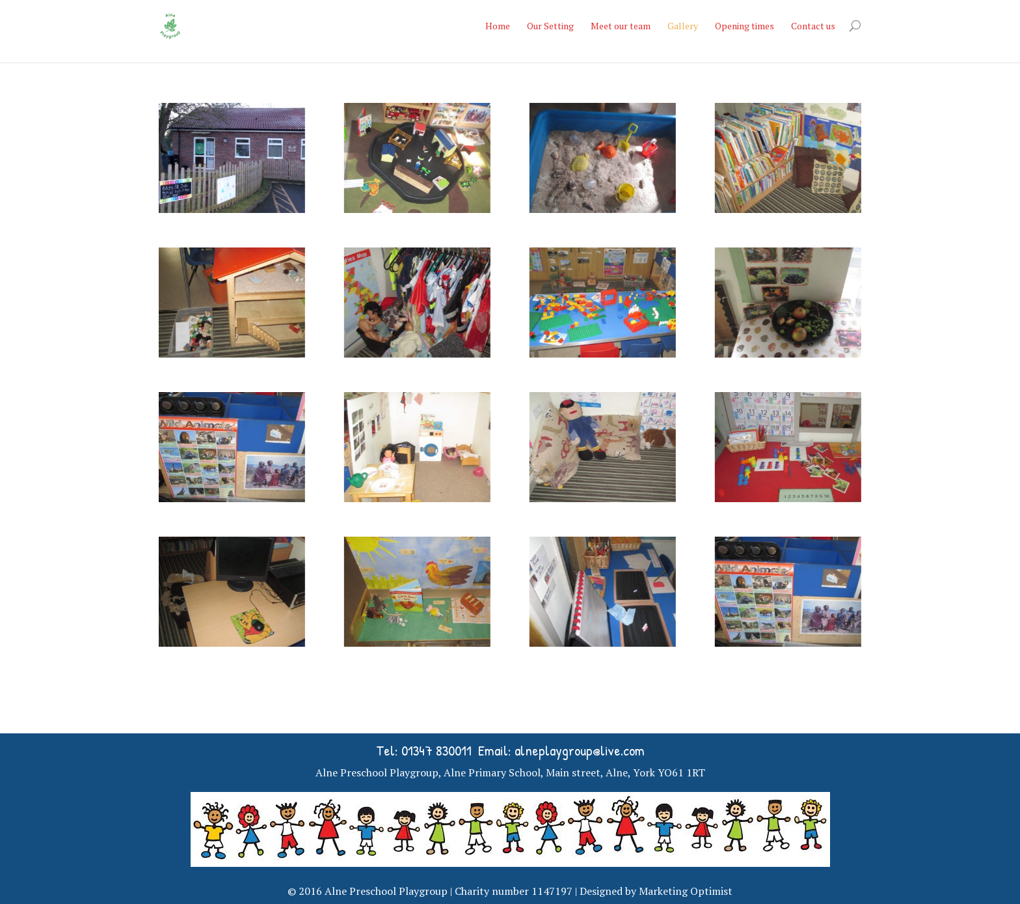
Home (497, 26)
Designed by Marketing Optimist (656, 891)
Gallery (682, 26)
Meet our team (621, 26)
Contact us (813, 26)
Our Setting (550, 26)
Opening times (744, 26)
